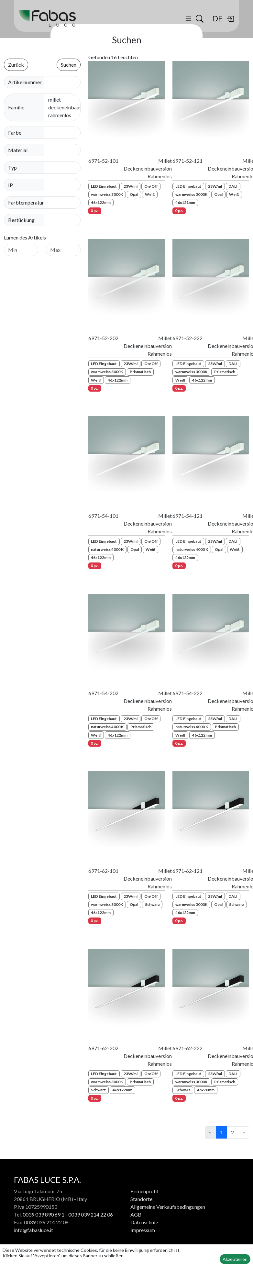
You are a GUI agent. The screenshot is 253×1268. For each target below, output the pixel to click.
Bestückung (21, 220)
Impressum (142, 1230)
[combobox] (66, 133)
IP (10, 185)
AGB (135, 1214)
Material (18, 150)
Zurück (16, 64)
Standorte (141, 1199)
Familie (16, 107)
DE (217, 18)
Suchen (68, 64)
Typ (12, 167)
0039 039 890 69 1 (43, 1214)
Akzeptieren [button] (235, 1259)
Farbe (14, 132)
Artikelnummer (25, 82)
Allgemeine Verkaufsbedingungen (167, 1207)
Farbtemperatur (26, 202)
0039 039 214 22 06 (90, 1214)
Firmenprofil (144, 1191)
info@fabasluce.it (33, 1230)
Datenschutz (144, 1222)
